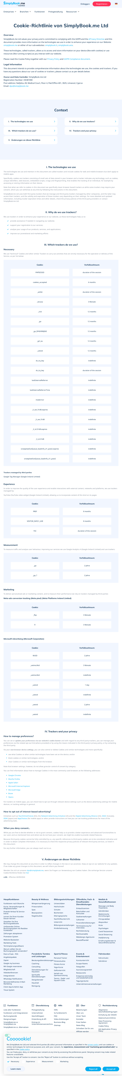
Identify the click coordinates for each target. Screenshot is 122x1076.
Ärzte (101, 925)
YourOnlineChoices (26, 816)
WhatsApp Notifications (13, 979)
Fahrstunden (104, 954)
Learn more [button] (16, 1069)
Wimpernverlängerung (41, 903)
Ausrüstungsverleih (84, 969)
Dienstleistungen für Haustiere (40, 970)
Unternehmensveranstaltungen (89, 984)
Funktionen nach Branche (14, 903)
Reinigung (36, 986)
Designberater (37, 979)
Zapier (6, 960)
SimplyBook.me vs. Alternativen (16, 1027)
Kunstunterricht (82, 960)
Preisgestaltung (55, 11)
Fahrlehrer (103, 961)
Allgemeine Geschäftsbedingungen (108, 1010)
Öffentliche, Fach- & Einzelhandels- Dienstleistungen (85, 902)
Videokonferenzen (11, 972)
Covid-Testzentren (106, 931)
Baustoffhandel (82, 940)
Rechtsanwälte (82, 934)
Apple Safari (13, 782)
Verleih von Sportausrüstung (61, 974)
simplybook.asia (65, 45)
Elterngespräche (60, 916)
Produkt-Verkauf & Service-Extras (14, 912)
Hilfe (56, 1009)
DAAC (104, 816)
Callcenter (80, 919)
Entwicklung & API (39, 1019)
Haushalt (35, 982)
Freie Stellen (81, 1022)
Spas (34, 910)
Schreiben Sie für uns (85, 1028)
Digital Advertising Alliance (86, 816)
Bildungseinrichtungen (64, 899)
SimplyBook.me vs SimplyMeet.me (11, 1023)
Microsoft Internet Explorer (19, 786)
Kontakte (79, 1019)
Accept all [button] (110, 1069)
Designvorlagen (10, 1019)
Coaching (35, 963)
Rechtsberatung (82, 931)
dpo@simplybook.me (18, 86)
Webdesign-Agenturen (85, 937)
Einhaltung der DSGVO (108, 1014)
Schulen (57, 910)
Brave (10, 793)
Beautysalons (37, 913)
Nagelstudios (37, 916)
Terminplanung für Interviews (84, 927)
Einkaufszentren (82, 908)
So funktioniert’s (60, 1013)
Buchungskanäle (10, 1016)
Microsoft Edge (14, 790)
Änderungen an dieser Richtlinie (24, 140)
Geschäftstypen (38, 1016)
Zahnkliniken (104, 911)
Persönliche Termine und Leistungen (41, 955)
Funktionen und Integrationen (16, 1013)
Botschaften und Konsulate (82, 912)
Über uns (80, 1013)
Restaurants (81, 972)
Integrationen (9, 975)
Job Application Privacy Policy (108, 1030)
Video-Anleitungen (61, 1019)
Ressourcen (72, 11)
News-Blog (80, 1025)
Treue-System (9, 990)
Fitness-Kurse (59, 964)
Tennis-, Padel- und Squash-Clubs (61, 979)
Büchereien (58, 913)
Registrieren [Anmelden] (101, 4)
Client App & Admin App (13, 987)
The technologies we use (20, 121)
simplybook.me (10, 45)
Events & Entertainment (82, 955)
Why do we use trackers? (82, 121)
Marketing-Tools (10, 943)
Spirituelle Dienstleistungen (38, 975)
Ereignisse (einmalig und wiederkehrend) (84, 977)
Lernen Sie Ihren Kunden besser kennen (14, 917)
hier (27, 873)
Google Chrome (14, 775)
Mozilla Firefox (14, 779)
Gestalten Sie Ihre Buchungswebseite (11, 922)
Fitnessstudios (59, 961)
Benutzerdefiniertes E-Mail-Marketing (14, 983)
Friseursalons (37, 906)
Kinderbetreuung (61, 928)
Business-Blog (59, 1022)
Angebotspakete (10, 957)
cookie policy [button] (24, 1049)
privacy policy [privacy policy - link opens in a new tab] (93, 1044)
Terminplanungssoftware (14, 946)
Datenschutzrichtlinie (107, 1018)
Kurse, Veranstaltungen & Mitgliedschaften (14, 907)
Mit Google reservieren (13, 966)
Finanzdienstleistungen (85, 922)
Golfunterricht (59, 970)
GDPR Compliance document (77, 59)
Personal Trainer (60, 958)
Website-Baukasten (11, 939)
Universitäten (59, 903)
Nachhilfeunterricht (62, 919)
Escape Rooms (82, 963)
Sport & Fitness (61, 954)
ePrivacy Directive (96, 39)
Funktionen (40, 11)
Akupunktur (103, 922)
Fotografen (80, 966)
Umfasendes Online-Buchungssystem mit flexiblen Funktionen (16, 928)
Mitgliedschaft (9, 969)
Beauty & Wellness (40, 899)
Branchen (25, 11)
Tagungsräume (82, 981)
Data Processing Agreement (105, 1022)
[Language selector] (115, 4)
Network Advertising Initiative (53, 816)
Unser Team (81, 1016)
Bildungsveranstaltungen (64, 925)
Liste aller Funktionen (12, 1009)
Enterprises (10, 11)
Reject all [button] (93, 1069)
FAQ (55, 1016)
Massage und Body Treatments (106, 907)
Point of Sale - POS (11, 954)
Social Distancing (105, 934)
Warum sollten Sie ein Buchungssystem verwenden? (15, 950)
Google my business (12, 963)
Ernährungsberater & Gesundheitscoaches (107, 942)
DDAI (6, 818)
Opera (10, 797)
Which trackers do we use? (22, 130)
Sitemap (57, 1025)
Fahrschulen (103, 958)
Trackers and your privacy (82, 130)
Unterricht (58, 922)
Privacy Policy (53, 59)
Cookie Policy (104, 1026)
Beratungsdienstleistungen (43, 960)
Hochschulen (59, 906)
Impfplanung (104, 937)
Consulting (36, 966)
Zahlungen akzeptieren (13, 933)
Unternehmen (37, 1013)
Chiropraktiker (104, 919)
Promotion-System (11, 936)
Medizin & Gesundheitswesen (107, 900)
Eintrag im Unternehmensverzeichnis (42, 1023)
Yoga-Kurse (58, 967)
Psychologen (104, 928)
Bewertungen (81, 1009)
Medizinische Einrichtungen (104, 915)
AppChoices (22, 818)
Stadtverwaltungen (84, 916)
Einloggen (85, 4)
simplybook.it (51, 45)
